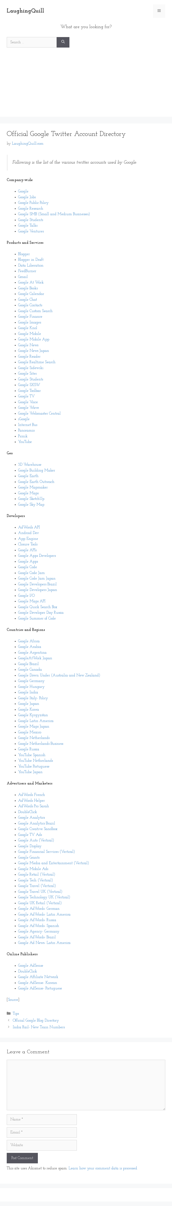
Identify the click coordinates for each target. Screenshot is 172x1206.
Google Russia (28, 749)
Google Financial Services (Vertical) (46, 852)
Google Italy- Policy (33, 698)
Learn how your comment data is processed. (103, 1168)
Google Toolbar (29, 391)
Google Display (29, 846)
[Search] (63, 42)
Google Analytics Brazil (36, 823)
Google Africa (29, 641)
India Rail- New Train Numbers (39, 1027)
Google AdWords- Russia (37, 920)
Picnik (23, 436)
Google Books (28, 288)
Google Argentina (32, 653)
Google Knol (27, 328)
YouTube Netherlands (35, 761)
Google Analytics (31, 818)
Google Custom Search (35, 311)
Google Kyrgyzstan (33, 715)
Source (13, 1000)
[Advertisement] (86, 85)
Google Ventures (31, 231)
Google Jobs (27, 197)
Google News (28, 345)
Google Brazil (28, 664)
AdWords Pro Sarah (33, 806)
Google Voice (28, 402)
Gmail (23, 277)
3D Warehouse (29, 465)
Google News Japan (33, 351)
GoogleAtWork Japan (35, 658)
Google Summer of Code (37, 618)
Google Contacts (30, 305)
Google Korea (28, 709)
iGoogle (24, 419)
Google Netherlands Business (40, 744)
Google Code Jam (31, 573)
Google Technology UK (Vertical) (44, 897)
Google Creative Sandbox (38, 829)
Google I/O (26, 596)
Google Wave (28, 408)
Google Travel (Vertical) (37, 886)
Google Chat (27, 300)
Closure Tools (27, 544)
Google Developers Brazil (37, 584)
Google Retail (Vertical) (36, 874)
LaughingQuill (25, 11)
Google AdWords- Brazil (37, 937)
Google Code (27, 567)
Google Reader (29, 357)
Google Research (30, 209)
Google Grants (28, 858)
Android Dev (28, 533)
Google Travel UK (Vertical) (40, 892)
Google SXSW (29, 385)
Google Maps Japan (33, 726)
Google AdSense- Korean (37, 983)
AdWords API (29, 527)
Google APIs (27, 550)
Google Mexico (29, 732)
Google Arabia (29, 647)
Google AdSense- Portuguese (40, 988)
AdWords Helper (31, 801)
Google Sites (27, 374)
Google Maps (28, 493)
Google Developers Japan (37, 590)
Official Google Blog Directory (36, 1020)
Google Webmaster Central (39, 413)
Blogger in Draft (30, 260)
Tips (16, 1014)
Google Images (29, 322)
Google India (28, 692)
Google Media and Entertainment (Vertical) (53, 863)
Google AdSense (30, 966)
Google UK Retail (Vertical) (40, 903)
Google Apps (28, 561)
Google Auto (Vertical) (36, 840)
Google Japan (28, 704)
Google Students (30, 220)
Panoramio (26, 430)
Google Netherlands (33, 738)
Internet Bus (27, 425)
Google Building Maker (36, 470)
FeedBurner (27, 271)
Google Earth (28, 476)
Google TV (26, 396)
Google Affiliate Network (38, 977)
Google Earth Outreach (36, 482)
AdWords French (31, 795)
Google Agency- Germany (38, 931)
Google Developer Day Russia (41, 613)
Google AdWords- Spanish (38, 926)
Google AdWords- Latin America (44, 914)
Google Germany (31, 681)
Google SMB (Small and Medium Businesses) (54, 214)
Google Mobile (29, 334)
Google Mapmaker (33, 487)
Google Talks (27, 225)
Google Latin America (36, 721)
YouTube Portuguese (33, 766)
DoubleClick (27, 812)
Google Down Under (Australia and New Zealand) (59, 675)
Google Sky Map (31, 505)
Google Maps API (31, 601)
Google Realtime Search (37, 362)
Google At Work (31, 282)
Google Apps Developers (37, 556)
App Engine (28, 539)
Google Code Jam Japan (37, 578)
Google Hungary (31, 687)
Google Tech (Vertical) (35, 880)
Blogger (24, 254)
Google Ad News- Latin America (44, 943)
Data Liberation (30, 265)
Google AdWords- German (39, 909)
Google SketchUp (31, 499)
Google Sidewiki (30, 368)
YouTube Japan (30, 772)
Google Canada (30, 670)
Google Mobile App (33, 339)
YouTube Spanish (31, 755)
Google (23, 191)
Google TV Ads (30, 835)
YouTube (25, 442)
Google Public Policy (33, 203)
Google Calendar (31, 294)
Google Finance (30, 317)
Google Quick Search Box (37, 607)
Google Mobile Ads (33, 869)
